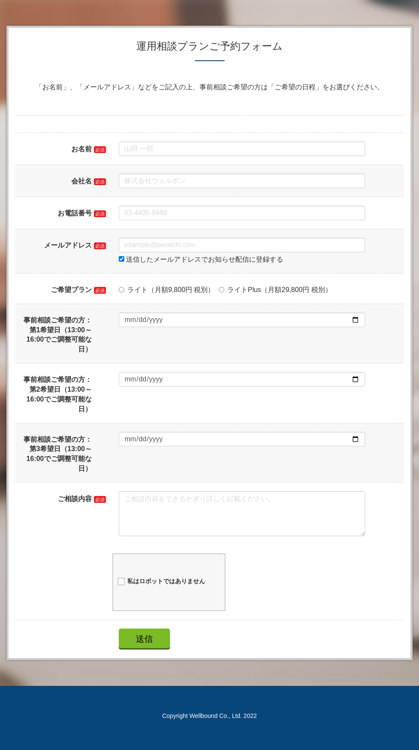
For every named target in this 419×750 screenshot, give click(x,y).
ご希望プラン (71, 289)
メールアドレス (68, 245)
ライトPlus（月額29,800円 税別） (275, 289)
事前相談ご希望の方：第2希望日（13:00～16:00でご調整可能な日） (57, 394)
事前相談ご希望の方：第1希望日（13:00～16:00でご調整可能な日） (57, 334)
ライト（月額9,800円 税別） (166, 289)
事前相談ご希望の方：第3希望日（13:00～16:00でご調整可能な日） (57, 454)
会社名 (81, 181)
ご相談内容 (75, 498)
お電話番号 (75, 213)
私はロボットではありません (161, 581)
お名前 (81, 149)
